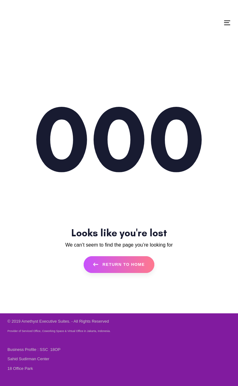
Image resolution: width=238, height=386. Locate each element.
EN (59, 8)
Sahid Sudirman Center (28, 358)
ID (51, 8)
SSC (44, 349)
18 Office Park (20, 368)
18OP (55, 349)
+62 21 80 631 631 (28, 8)
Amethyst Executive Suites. (45, 321)
